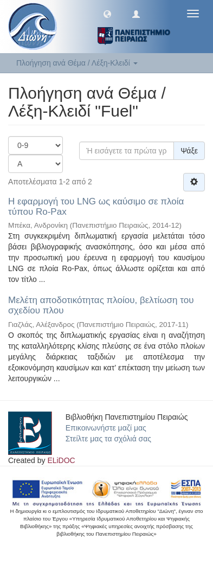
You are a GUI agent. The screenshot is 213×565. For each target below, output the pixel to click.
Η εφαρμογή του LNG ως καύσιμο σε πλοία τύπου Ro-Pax (96, 206)
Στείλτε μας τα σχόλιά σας (108, 438)
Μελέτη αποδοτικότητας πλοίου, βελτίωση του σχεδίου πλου (100, 305)
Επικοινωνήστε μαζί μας (106, 427)
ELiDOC (61, 460)
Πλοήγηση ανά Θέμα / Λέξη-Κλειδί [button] (77, 63)
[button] (107, 13)
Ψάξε (189, 150)
